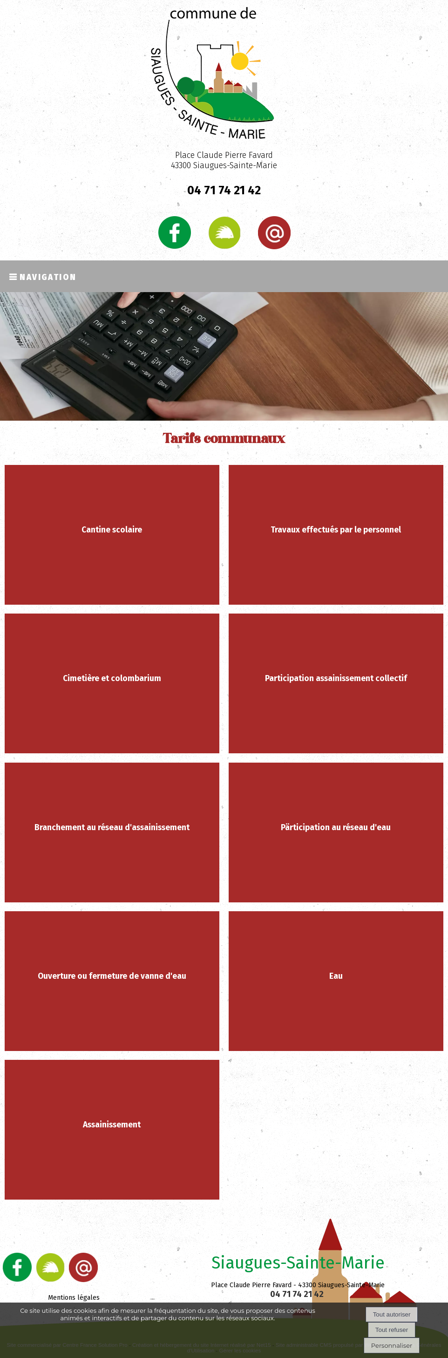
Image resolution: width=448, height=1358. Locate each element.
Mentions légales (74, 1298)
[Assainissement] (112, 1130)
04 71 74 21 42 (224, 191)
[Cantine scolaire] (112, 535)
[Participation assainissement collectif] (336, 683)
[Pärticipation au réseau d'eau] (336, 832)
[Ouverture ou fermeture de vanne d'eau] (112, 981)
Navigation (48, 276)
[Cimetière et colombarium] (112, 683)
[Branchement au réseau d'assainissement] (112, 832)
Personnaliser (391, 1345)
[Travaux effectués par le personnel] (336, 535)
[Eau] (336, 981)
